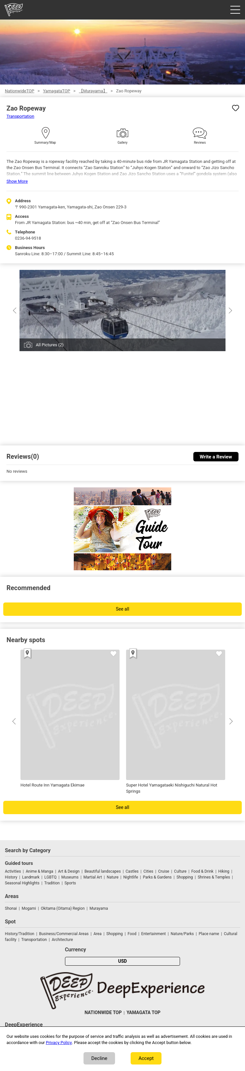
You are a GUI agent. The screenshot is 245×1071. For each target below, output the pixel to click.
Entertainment (153, 934)
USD (122, 961)
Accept (146, 1058)
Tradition (51, 883)
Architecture (62, 940)
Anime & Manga (39, 871)
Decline (99, 1058)
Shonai (11, 908)
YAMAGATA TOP (143, 1012)
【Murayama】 (93, 91)
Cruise (163, 871)
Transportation (20, 116)
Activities (13, 871)
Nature (113, 877)
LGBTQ (51, 877)
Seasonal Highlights (22, 883)
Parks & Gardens (157, 877)
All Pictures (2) (49, 345)
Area (98, 934)
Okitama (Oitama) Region (63, 908)
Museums (70, 877)
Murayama (98, 908)
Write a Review (216, 456)
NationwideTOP (19, 91)
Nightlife (130, 877)
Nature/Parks (182, 934)
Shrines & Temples (214, 877)
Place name (209, 934)
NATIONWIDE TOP (103, 1012)
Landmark (31, 877)
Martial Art (93, 877)
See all (122, 609)
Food (132, 934)
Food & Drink (202, 871)
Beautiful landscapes (102, 871)
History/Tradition (19, 934)
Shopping (184, 877)
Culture (180, 871)
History (11, 877)
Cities (148, 871)
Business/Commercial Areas (63, 934)
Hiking (223, 871)
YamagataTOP (56, 91)
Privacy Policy (59, 1042)
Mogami (29, 908)
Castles (132, 871)
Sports (70, 883)
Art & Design (69, 871)
